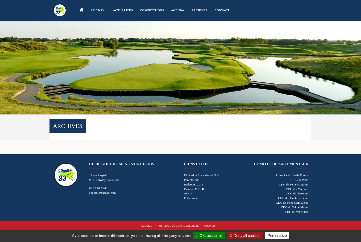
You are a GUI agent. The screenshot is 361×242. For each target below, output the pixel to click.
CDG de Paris (299, 180)
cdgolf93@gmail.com (102, 192)
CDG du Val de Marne (294, 207)
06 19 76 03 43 (98, 188)
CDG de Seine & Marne (293, 184)
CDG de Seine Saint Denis (292, 202)
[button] (98, 10)
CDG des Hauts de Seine (293, 198)
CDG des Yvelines (297, 189)
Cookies (209, 225)
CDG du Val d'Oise (296, 212)
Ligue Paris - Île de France (292, 175)
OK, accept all (208, 236)
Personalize (277, 236)
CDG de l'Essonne (297, 193)
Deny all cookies (245, 236)
